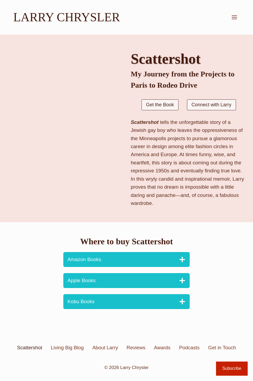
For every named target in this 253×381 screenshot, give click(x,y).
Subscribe (231, 368)
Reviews (136, 347)
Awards (162, 347)
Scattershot (29, 347)
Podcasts (189, 347)
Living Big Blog (67, 347)
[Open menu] (234, 17)
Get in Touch (222, 347)
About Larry (105, 347)
